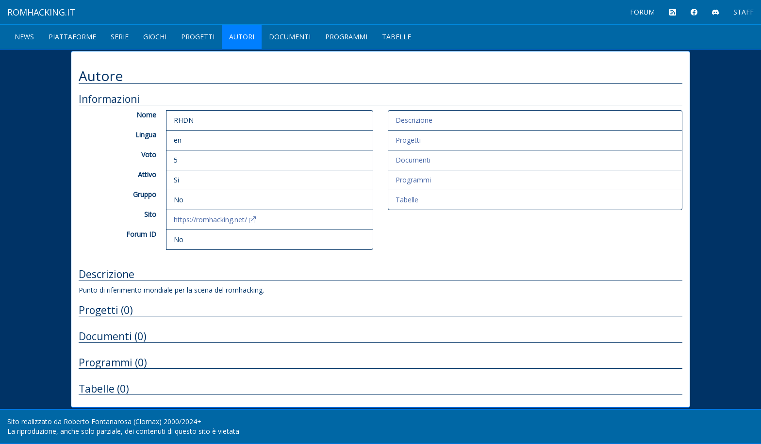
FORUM (642, 11)
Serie (120, 36)
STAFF (743, 11)
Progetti (198, 36)
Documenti (290, 36)
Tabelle (396, 36)
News (24, 36)
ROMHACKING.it (41, 12)
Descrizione (414, 120)
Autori (241, 36)
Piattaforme (72, 36)
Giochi (154, 36)
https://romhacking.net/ (215, 219)
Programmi (346, 36)
